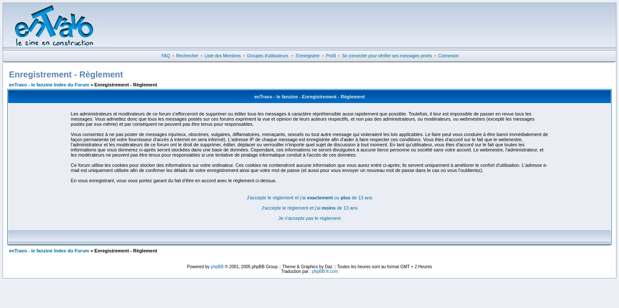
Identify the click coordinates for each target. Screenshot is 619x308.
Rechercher (187, 55)
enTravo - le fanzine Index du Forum (49, 84)
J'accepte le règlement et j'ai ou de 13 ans (309, 197)
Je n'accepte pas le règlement (309, 218)
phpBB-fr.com (325, 271)
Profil (331, 55)
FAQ (166, 55)
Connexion (448, 55)
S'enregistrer (308, 55)
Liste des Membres (223, 55)
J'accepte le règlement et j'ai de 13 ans (310, 207)
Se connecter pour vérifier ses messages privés (387, 55)
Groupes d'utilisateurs (267, 55)
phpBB (217, 266)
